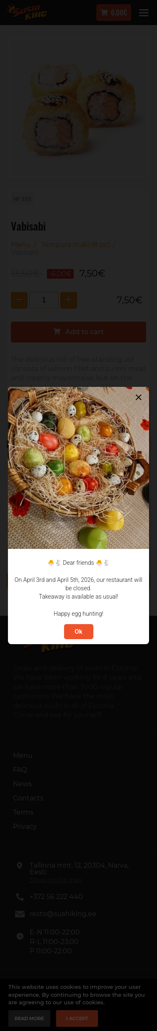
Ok (78, 631)
